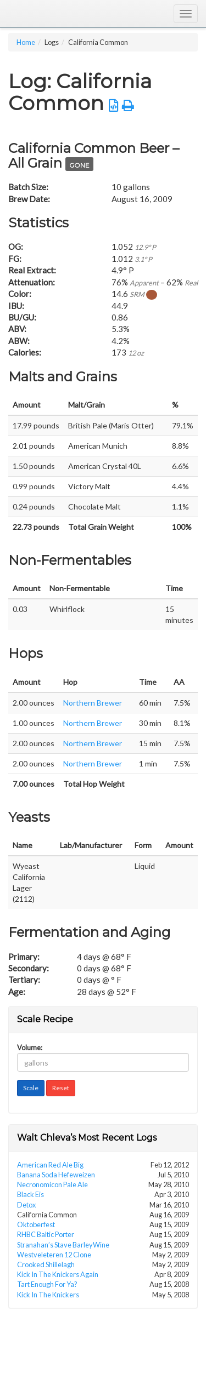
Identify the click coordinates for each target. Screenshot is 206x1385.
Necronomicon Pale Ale (52, 1184)
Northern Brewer (92, 702)
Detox (26, 1204)
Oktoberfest (36, 1224)
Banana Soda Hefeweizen (56, 1174)
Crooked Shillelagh (46, 1264)
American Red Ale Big (50, 1164)
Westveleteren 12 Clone (54, 1254)
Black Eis (30, 1194)
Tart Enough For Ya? (47, 1284)
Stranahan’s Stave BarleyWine (63, 1244)
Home (25, 42)
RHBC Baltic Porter (45, 1234)
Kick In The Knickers (48, 1294)
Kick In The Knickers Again (57, 1274)
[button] (114, 105)
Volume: (29, 1047)
